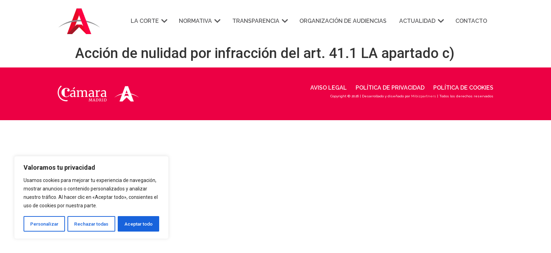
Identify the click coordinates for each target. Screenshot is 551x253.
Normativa (199, 20)
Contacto (471, 21)
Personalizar (44, 224)
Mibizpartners (423, 96)
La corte (148, 20)
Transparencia (259, 20)
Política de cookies (463, 87)
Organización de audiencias (343, 21)
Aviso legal (328, 87)
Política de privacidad (390, 87)
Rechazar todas (91, 224)
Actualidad (421, 20)
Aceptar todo (139, 224)
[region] (91, 198)
